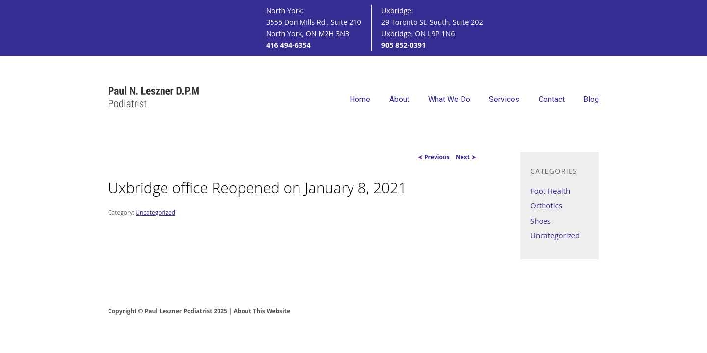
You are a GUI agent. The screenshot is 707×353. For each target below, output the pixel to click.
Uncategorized (155, 212)
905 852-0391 (403, 45)
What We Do (449, 99)
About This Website (262, 311)
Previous (434, 157)
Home (360, 99)
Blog (591, 99)
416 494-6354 (288, 45)
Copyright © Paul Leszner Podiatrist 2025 (167, 311)
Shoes (540, 221)
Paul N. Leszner (154, 97)
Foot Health (550, 191)
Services (504, 99)
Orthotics (546, 205)
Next (466, 157)
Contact (552, 99)
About (399, 99)
